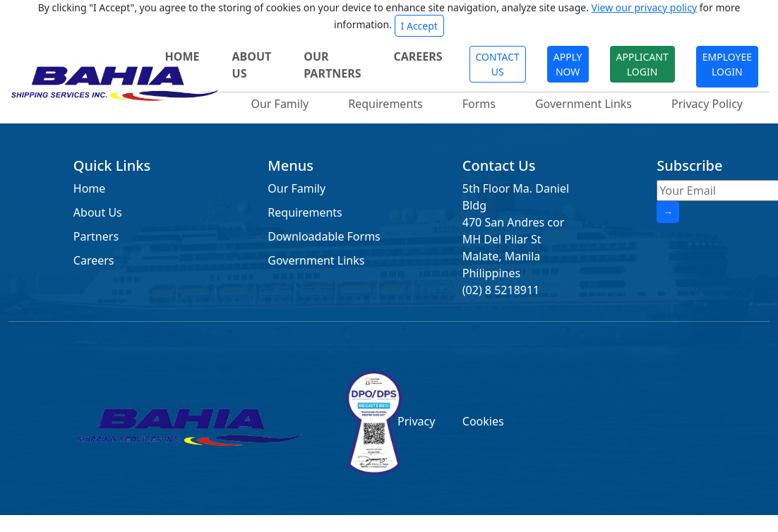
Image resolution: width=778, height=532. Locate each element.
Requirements (385, 103)
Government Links (583, 103)
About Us (97, 212)
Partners (96, 236)
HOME (182, 56)
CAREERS (417, 56)
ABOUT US (252, 65)
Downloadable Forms (324, 236)
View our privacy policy (644, 7)
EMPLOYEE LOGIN (727, 64)
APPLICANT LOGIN (642, 64)
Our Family (280, 103)
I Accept (419, 25)
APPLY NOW (567, 64)
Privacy (416, 421)
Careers (93, 260)
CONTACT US (498, 64)
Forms (479, 103)
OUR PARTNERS (332, 65)
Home (89, 188)
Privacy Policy (707, 103)
